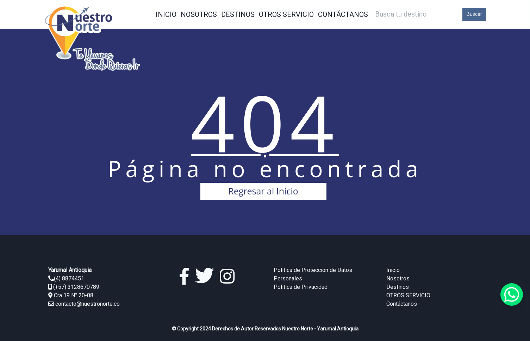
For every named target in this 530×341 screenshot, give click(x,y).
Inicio (166, 14)
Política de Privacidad (301, 287)
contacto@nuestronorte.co (87, 303)
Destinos (238, 14)
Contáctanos (343, 14)
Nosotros (199, 14)
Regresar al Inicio (263, 191)
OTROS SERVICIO (286, 14)
